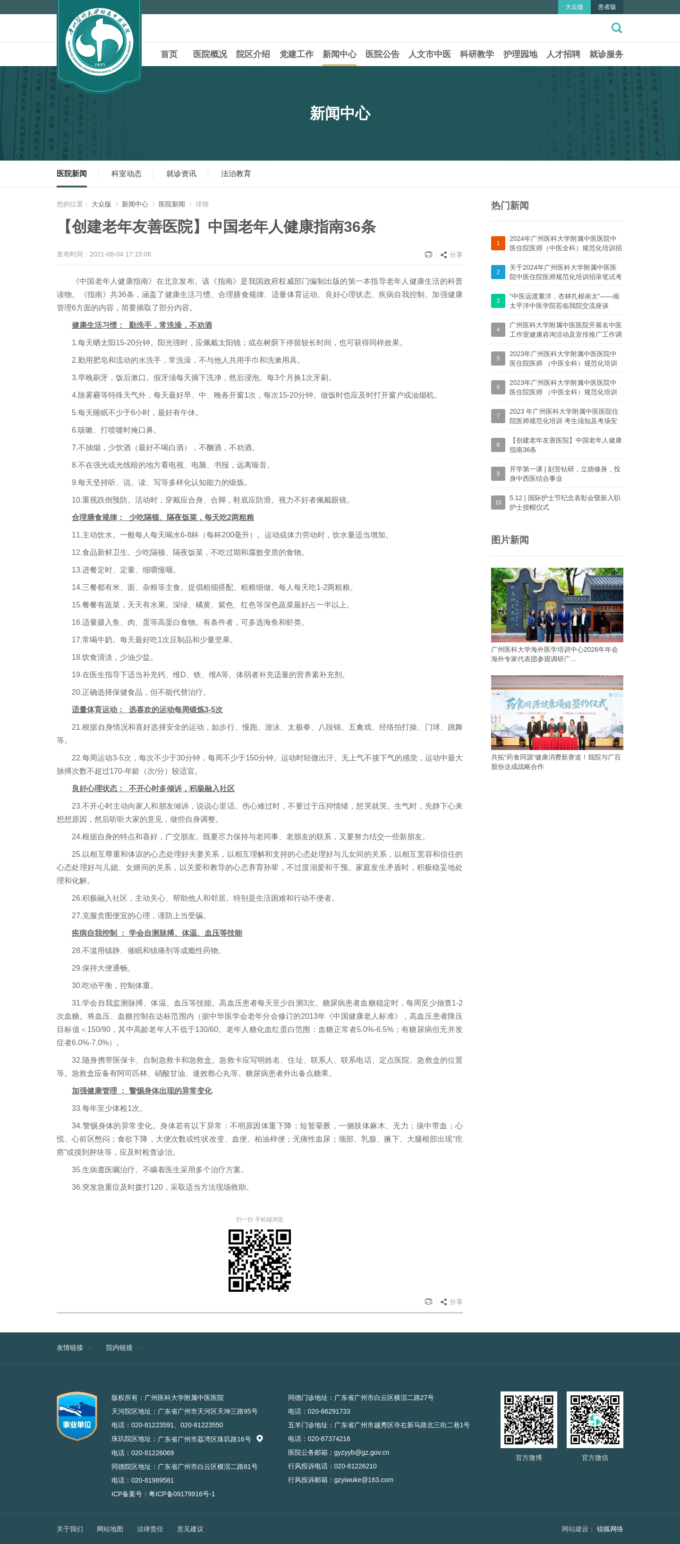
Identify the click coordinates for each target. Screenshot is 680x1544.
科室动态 (126, 174)
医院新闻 (72, 174)
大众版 (574, 6)
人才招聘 (563, 54)
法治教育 (236, 174)
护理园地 (520, 54)
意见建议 (190, 1529)
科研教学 (477, 54)
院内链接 (119, 1347)
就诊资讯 (181, 174)
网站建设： (578, 1529)
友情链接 (70, 1347)
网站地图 (110, 1529)
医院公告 (383, 54)
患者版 (607, 6)
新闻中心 (340, 54)
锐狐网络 (610, 1529)
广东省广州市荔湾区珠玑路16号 (211, 1439)
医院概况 (210, 54)
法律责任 (150, 1529)
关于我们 (70, 1529)
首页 (169, 54)
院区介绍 (253, 54)
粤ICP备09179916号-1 (182, 1494)
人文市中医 (429, 54)
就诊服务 (606, 54)
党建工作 (297, 54)
